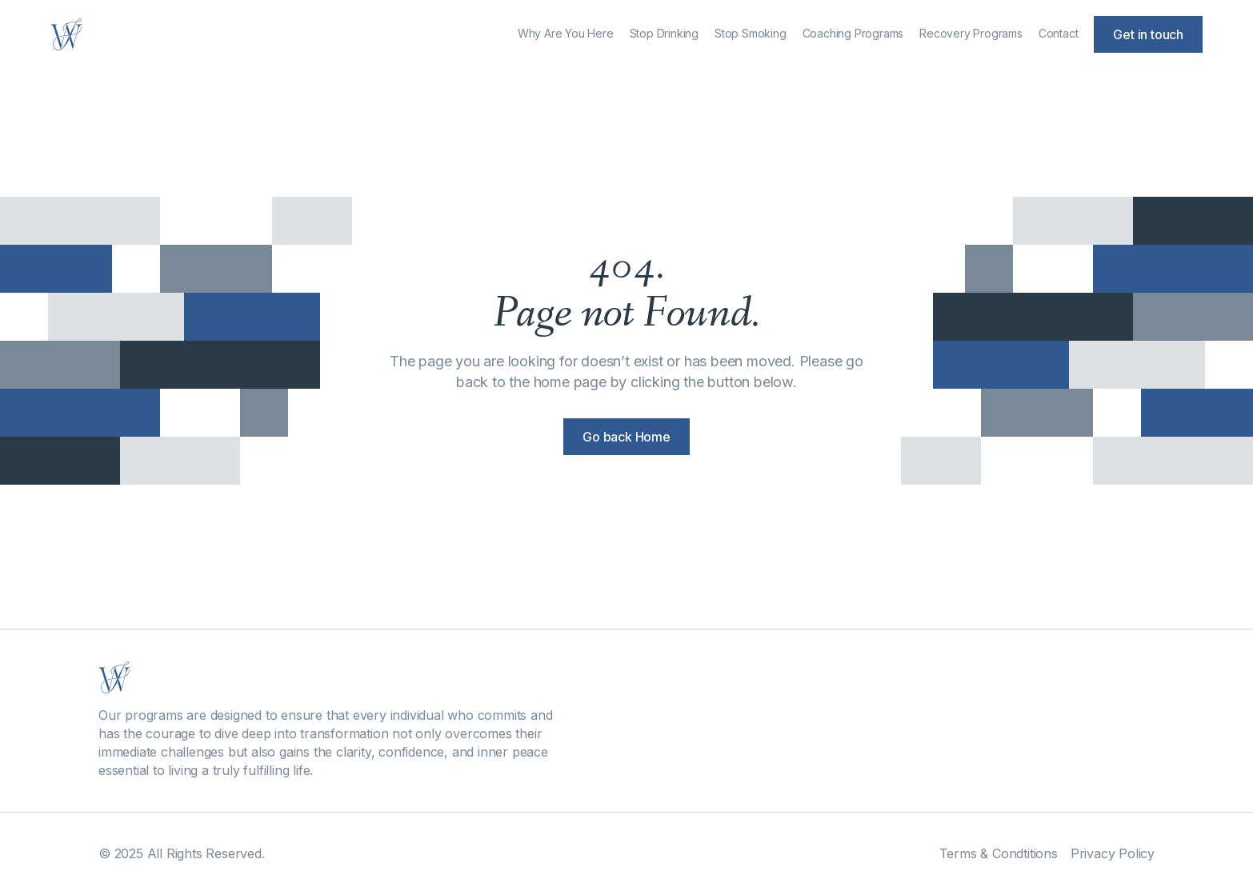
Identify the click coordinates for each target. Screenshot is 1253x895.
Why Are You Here (566, 33)
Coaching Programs (853, 33)
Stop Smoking (751, 33)
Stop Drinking (664, 33)
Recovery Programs (971, 33)
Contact (1059, 33)
